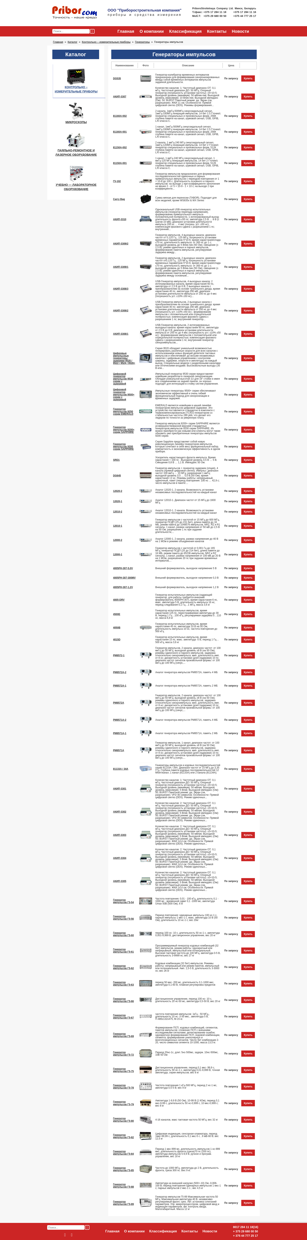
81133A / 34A (120, 768)
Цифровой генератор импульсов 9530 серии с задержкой (123, 378)
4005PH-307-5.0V (123, 568)
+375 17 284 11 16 (244, 12)
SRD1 (116, 460)
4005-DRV (119, 599)
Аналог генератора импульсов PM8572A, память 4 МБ (186, 672)
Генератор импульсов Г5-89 (123, 1203)
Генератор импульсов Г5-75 (123, 1070)
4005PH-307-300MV (124, 577)
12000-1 (117, 554)
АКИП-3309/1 (120, 267)
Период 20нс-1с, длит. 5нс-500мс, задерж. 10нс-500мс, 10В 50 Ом (186, 1053)
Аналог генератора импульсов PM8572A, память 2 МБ (186, 685)
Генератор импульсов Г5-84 (123, 1152)
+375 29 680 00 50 (215, 16)
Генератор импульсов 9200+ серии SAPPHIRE (124, 430)
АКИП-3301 (119, 788)
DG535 (117, 78)
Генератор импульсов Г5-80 (123, 1119)
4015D (116, 639)
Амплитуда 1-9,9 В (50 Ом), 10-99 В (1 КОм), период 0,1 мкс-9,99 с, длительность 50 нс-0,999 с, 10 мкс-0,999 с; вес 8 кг (187, 1103)
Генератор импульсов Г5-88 (123, 1185)
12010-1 (117, 525)
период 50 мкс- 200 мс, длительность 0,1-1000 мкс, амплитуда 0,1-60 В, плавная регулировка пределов (185, 983)
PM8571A (118, 750)
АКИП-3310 (119, 219)
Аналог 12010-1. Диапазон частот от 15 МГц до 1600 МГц (185, 501)
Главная (125, 31)
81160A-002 (120, 116)
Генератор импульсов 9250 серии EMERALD (123, 411)
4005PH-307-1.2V (123, 587)
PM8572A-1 (119, 685)
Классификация (185, 31)
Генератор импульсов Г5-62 (123, 967)
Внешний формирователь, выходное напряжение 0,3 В (187, 577)
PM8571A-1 (119, 733)
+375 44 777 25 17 (244, 16)
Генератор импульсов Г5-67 (123, 1016)
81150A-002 (120, 147)
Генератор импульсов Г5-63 (123, 983)
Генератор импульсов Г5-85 (123, 1169)
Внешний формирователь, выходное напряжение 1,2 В (187, 587)
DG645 (117, 475)
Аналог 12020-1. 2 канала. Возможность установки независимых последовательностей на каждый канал (186, 491)
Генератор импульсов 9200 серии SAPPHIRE (123, 446)
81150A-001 (120, 163)
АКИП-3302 (119, 811)
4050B (116, 627)
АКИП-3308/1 (120, 333)
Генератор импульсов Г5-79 (123, 1103)
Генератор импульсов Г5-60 (123, 934)
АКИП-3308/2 (120, 310)
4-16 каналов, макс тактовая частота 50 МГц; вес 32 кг (186, 1119)
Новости (240, 31)
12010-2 (117, 511)
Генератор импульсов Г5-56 (123, 917)
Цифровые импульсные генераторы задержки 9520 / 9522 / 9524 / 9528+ (124, 358)
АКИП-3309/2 (120, 243)
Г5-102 (117, 181)
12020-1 (117, 501)
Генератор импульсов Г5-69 (123, 1035)
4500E (116, 614)
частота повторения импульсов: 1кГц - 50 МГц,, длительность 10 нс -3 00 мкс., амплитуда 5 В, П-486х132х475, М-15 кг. (182, 1016)
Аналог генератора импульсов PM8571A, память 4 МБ (186, 719)
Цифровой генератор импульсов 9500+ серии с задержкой (124, 394)
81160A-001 (120, 131)
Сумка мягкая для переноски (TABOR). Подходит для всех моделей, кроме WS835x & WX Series (186, 199)
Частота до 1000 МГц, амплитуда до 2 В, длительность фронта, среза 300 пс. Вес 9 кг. (187, 1169)
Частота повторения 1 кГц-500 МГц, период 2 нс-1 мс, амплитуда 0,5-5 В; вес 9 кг (186, 1086)
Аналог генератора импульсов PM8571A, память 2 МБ (186, 733)
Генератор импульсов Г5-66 (123, 1000)
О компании (151, 31)
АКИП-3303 (119, 835)
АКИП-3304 (119, 858)
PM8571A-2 (119, 719)
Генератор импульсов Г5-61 (123, 950)
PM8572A (118, 702)
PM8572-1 (119, 655)
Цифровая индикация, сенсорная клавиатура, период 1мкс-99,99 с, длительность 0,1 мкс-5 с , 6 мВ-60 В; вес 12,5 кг (187, 1136)
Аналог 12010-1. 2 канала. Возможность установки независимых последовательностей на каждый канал (186, 511)
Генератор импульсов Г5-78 (123, 1086)
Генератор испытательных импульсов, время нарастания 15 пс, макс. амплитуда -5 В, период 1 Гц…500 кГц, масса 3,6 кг (187, 639)
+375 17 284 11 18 (215, 12)
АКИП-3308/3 (120, 288)
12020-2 (117, 491)
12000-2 (117, 540)
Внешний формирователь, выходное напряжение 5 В (186, 568)
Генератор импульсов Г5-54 (123, 901)
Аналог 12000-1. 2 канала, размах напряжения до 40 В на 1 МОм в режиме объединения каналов (186, 540)
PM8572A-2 (119, 672)
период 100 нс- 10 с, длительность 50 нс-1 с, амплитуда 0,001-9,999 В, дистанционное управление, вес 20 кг (187, 934)
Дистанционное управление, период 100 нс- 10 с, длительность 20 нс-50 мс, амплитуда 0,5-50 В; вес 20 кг (187, 1000)
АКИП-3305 (119, 881)
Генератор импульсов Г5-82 (123, 1136)
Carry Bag (119, 199)
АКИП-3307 (119, 96)
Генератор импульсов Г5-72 (123, 1053)
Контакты (216, 31)
